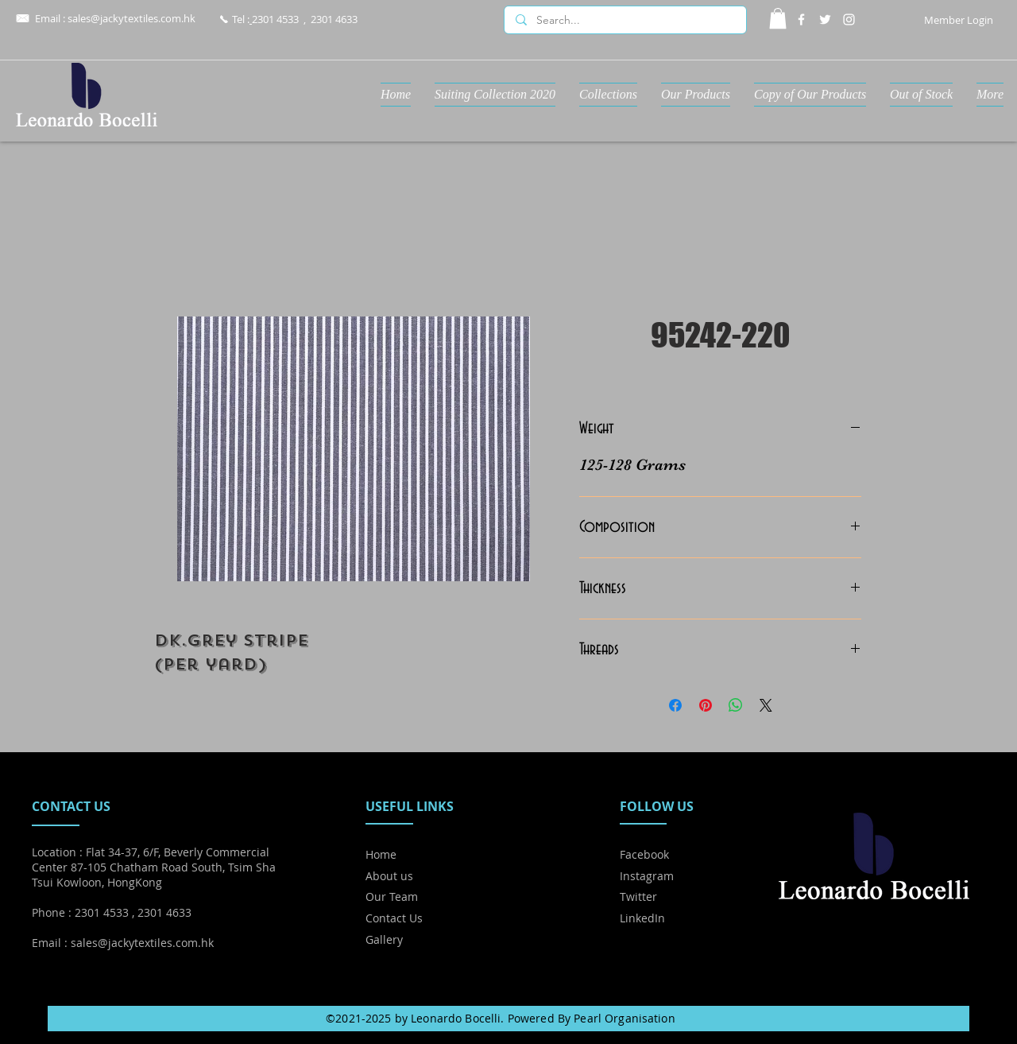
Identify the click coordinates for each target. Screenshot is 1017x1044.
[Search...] (624, 20)
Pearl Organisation (624, 1018)
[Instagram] (849, 19)
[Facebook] (801, 19)
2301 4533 (275, 19)
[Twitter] (825, 19)
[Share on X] (765, 705)
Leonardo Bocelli (456, 1018)
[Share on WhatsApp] (735, 705)
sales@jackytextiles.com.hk (131, 18)
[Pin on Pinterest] (705, 705)
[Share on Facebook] (675, 705)
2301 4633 (334, 19)
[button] (778, 18)
